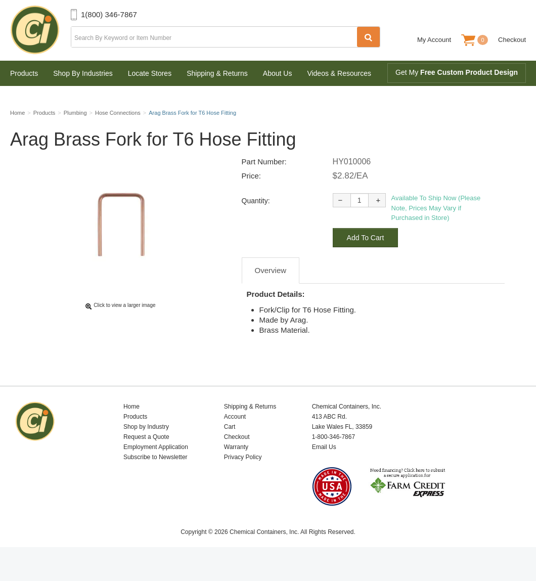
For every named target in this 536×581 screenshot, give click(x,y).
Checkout (512, 39)
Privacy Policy (243, 480)
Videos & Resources (339, 73)
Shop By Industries (83, 73)
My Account (434, 39)
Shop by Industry (146, 450)
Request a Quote (146, 460)
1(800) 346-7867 (109, 14)
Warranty (236, 470)
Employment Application (155, 470)
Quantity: (256, 224)
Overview (271, 294)
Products (24, 73)
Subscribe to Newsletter (155, 480)
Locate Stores (149, 73)
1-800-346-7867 (333, 460)
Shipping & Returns (217, 73)
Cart (230, 450)
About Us (277, 73)
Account (235, 440)
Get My (456, 72)
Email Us (324, 470)
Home (131, 430)
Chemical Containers (40, 30)
